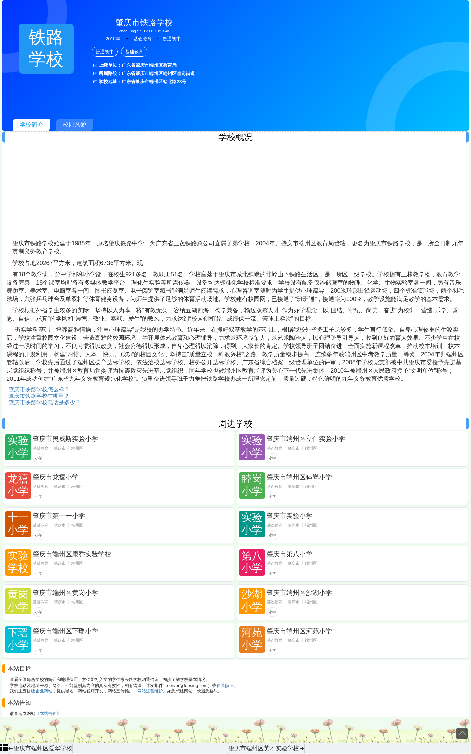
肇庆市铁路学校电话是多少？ (45, 402)
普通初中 (172, 38)
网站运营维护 (150, 691)
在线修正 (224, 685)
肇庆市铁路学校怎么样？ (39, 389)
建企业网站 (41, 691)
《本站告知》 (48, 713)
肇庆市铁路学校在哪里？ (39, 396)
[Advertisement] (203, 193)
